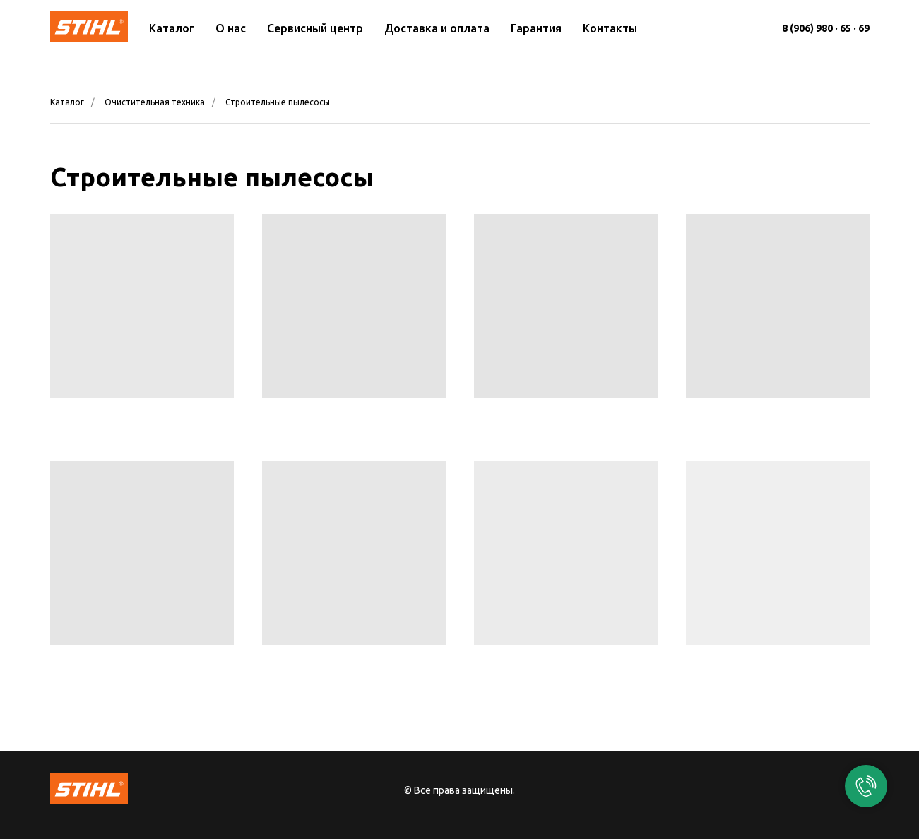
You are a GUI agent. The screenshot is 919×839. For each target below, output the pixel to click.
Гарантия (536, 28)
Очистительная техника (155, 102)
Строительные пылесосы (277, 102)
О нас (230, 28)
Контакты (610, 28)
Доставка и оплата (437, 28)
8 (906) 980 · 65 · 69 (826, 28)
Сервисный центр (315, 28)
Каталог (171, 28)
